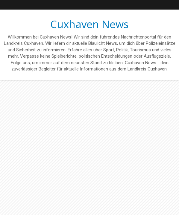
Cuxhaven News (89, 24)
